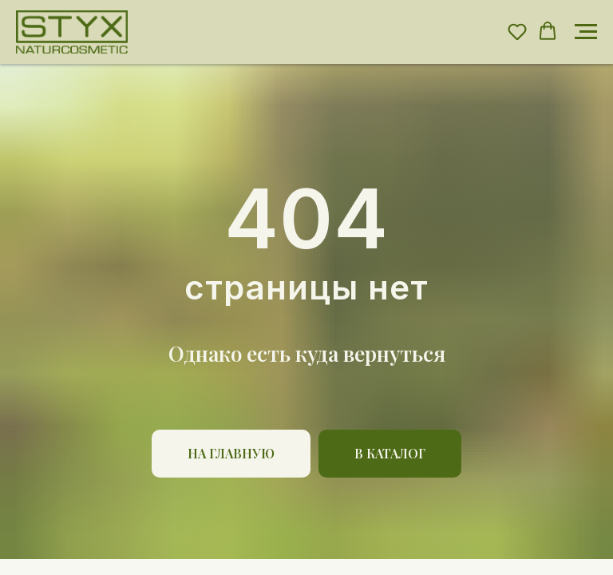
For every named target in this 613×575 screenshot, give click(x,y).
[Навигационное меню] (586, 32)
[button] (517, 31)
